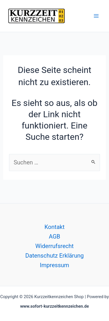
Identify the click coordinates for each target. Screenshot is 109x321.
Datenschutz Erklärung (54, 255)
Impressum (54, 265)
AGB (54, 236)
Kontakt (54, 226)
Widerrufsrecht (54, 246)
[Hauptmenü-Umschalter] (96, 16)
